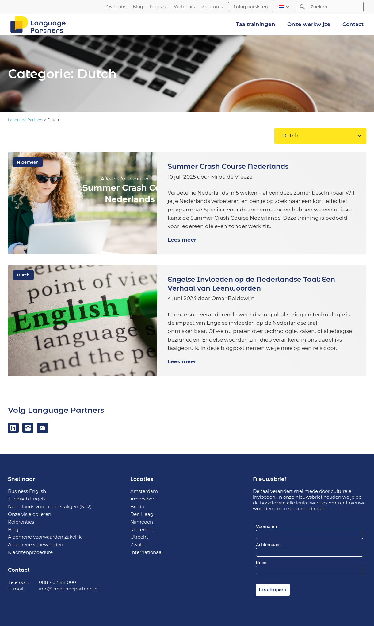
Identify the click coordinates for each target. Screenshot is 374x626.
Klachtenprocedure (30, 552)
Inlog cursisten (251, 7)
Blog (138, 7)
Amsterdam (144, 491)
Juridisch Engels (26, 499)
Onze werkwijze (308, 24)
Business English (27, 491)
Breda (137, 506)
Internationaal (146, 552)
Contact (353, 24)
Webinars (184, 7)
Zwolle (137, 544)
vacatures (212, 7)
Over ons (116, 7)
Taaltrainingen (255, 24)
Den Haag (141, 514)
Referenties (21, 522)
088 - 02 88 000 (57, 582)
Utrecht (139, 537)
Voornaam (266, 526)
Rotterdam (142, 529)
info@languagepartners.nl (69, 589)
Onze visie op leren (29, 514)
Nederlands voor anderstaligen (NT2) (50, 506)
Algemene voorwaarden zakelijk (45, 537)
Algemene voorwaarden (35, 544)
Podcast (158, 7)
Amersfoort (143, 499)
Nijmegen (141, 522)
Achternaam (268, 544)
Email (261, 562)
